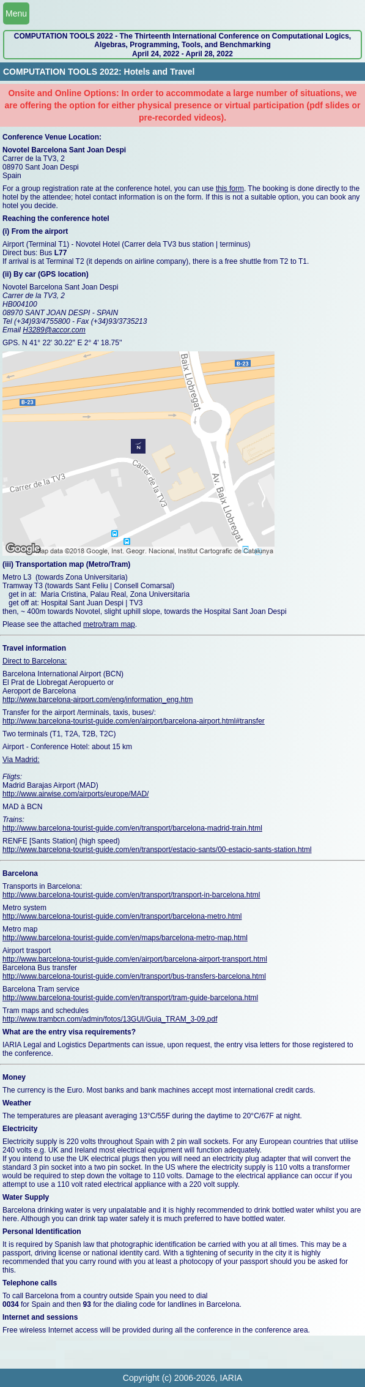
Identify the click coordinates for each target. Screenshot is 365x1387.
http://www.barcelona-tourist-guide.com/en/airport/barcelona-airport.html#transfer (133, 721)
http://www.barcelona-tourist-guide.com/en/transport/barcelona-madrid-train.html (132, 828)
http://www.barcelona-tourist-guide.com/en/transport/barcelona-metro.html (122, 916)
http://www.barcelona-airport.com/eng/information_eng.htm (97, 699)
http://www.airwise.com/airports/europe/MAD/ (75, 794)
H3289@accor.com (54, 330)
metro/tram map (109, 624)
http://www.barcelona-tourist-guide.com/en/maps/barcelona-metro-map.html (125, 937)
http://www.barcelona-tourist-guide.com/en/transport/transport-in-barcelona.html (131, 895)
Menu (16, 13)
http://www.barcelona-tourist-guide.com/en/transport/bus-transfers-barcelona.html (134, 976)
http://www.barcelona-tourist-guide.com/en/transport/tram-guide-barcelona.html (130, 997)
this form (230, 188)
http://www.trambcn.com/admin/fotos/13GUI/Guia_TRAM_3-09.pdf (109, 1019)
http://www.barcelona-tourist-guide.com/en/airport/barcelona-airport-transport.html (134, 959)
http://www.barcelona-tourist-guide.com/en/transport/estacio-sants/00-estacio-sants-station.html (157, 849)
